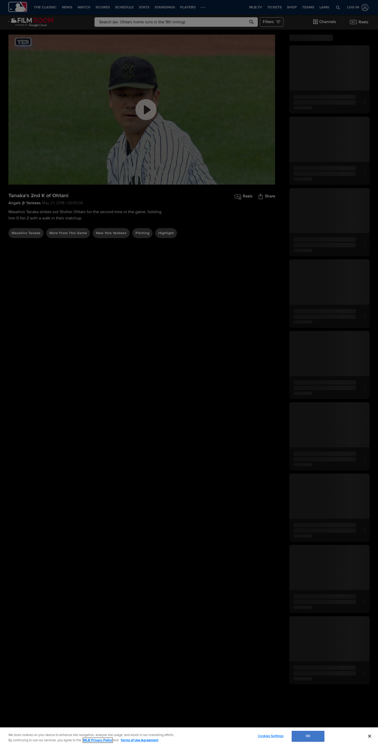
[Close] (369, 736)
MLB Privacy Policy (97, 740)
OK (308, 736)
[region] (189, 736)
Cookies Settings (271, 736)
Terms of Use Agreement (139, 740)
